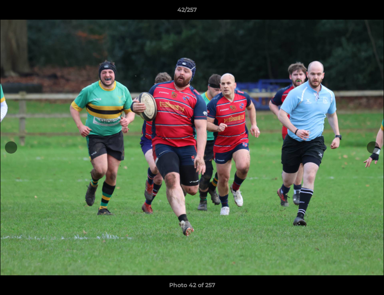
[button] (350, 12)
